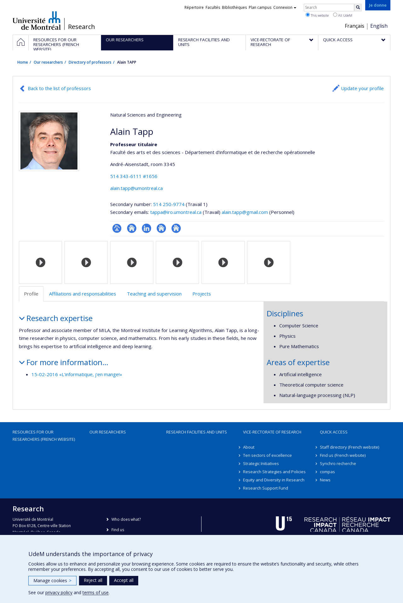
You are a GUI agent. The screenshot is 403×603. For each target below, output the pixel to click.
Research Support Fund (265, 488)
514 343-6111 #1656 (133, 176)
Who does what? (126, 519)
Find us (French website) (343, 455)
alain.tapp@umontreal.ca (136, 188)
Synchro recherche (338, 463)
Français (354, 25)
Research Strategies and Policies (274, 471)
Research (81, 27)
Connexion (284, 7)
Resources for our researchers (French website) (44, 435)
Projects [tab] (201, 293)
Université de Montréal (37, 20)
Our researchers (48, 62)
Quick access (334, 432)
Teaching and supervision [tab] (154, 293)
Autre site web (161, 228)
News (325, 480)
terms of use (95, 592)
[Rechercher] (358, 7)
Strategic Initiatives (261, 463)
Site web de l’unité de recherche (132, 228)
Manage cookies (52, 580)
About (248, 447)
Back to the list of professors (59, 88)
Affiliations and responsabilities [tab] (82, 293)
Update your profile (362, 88)
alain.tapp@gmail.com (245, 212)
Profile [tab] (31, 293)
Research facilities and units (196, 432)
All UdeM (342, 15)
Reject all (93, 580)
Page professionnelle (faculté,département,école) (117, 228)
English (379, 25)
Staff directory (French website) (349, 447)
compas (327, 471)
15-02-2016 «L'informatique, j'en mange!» (76, 374)
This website (317, 15)
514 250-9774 (169, 204)
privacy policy (58, 592)
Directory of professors (90, 62)
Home (22, 62)
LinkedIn (146, 228)
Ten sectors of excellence (267, 455)
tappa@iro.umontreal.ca (176, 212)
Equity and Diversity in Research (273, 480)
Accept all (123, 580)
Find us (117, 529)
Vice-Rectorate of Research (272, 432)
